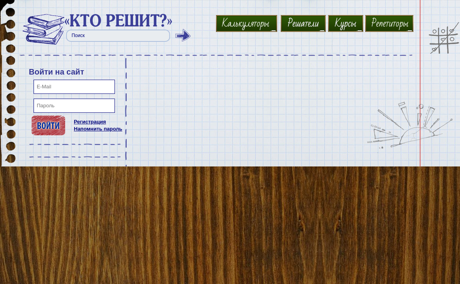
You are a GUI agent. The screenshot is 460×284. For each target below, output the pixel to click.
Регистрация (90, 122)
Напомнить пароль (98, 129)
